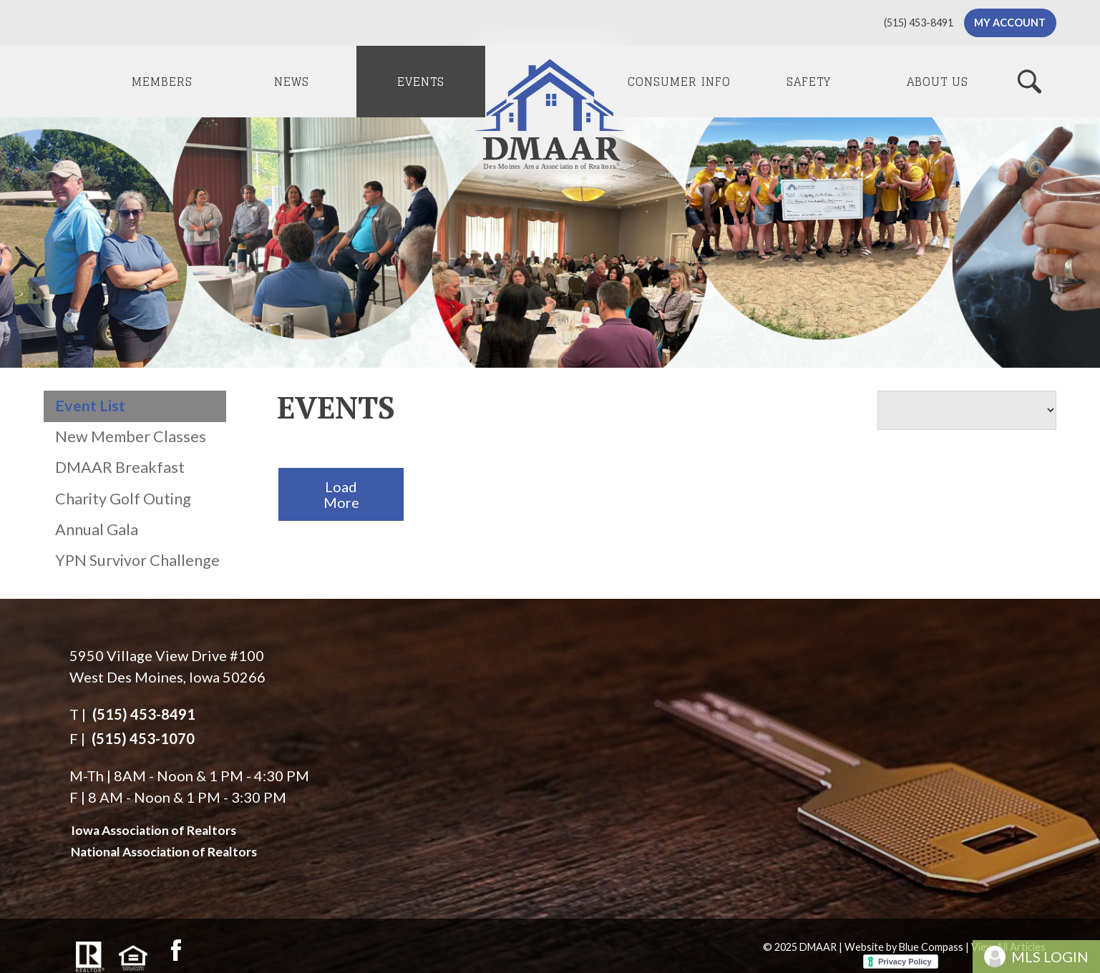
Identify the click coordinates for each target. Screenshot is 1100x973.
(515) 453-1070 (143, 738)
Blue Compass (931, 947)
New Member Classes (130, 436)
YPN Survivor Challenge (137, 560)
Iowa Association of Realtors (153, 830)
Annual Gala (96, 529)
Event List (90, 405)
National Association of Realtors (164, 851)
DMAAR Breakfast (120, 467)
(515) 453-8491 (143, 714)
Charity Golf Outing (123, 498)
